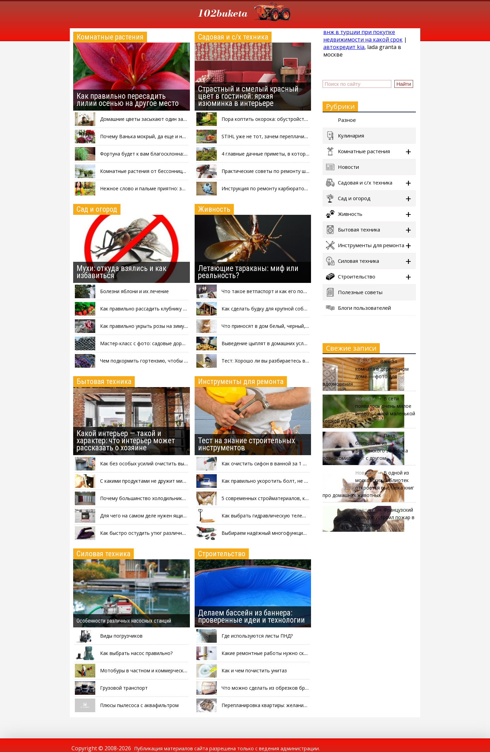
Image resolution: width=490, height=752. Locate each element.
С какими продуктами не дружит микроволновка (156, 481)
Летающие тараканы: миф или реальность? (248, 272)
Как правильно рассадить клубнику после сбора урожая (165, 308)
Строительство (221, 553)
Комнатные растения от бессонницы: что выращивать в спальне (175, 171)
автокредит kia (343, 47)
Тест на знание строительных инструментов (246, 444)
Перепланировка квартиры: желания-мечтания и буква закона (294, 705)
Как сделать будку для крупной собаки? (267, 308)
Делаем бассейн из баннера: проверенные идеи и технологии (251, 616)
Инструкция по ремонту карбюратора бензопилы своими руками (297, 188)
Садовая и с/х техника (233, 37)
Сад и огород (97, 209)
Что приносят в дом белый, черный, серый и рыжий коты (288, 326)
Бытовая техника (104, 381)
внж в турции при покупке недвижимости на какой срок (363, 35)
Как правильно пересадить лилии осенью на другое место (128, 100)
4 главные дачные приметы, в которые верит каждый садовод (294, 153)
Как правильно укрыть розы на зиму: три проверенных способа (173, 326)
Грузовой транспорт (124, 688)
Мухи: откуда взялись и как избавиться (121, 272)
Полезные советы (354, 292)
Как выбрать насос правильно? (136, 653)
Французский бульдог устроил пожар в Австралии (384, 517)
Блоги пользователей (358, 308)
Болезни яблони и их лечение (134, 291)
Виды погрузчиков (121, 636)
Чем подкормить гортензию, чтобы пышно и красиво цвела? (170, 360)
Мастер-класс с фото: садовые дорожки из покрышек (162, 343)
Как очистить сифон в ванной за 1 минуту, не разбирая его (291, 463)
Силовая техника (103, 553)
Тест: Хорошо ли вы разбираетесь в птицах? (273, 360)
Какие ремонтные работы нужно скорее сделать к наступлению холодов (307, 653)
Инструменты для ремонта (240, 381)
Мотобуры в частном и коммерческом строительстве (163, 670)
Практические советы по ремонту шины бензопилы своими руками (299, 171)
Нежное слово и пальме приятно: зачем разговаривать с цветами (177, 188)
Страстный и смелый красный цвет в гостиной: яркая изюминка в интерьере (248, 96)
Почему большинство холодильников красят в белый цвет (168, 498)
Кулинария (345, 135)
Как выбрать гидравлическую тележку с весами (277, 515)
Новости (342, 167)
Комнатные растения (110, 37)
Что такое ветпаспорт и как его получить (270, 291)
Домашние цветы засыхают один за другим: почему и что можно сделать (185, 119)
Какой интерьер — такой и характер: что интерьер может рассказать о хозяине (126, 440)
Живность (214, 209)
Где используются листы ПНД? (257, 636)
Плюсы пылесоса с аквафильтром (139, 705)
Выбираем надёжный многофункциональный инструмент (288, 533)
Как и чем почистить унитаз (254, 670)
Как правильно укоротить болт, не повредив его (279, 481)
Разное (341, 120)
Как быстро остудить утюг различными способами (159, 533)
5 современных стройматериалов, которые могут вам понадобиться (302, 498)
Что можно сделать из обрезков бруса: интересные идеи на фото (298, 688)
